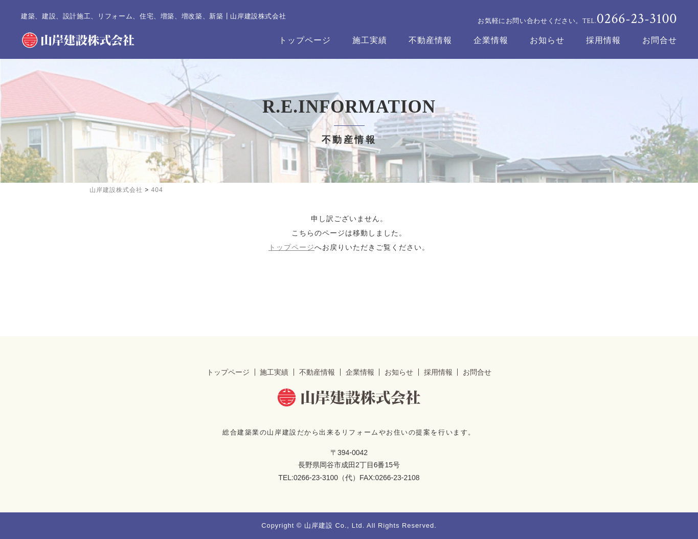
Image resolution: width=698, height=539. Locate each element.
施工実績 (369, 40)
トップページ (305, 40)
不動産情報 (430, 40)
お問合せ (659, 40)
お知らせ (547, 40)
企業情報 (491, 40)
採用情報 (603, 40)
